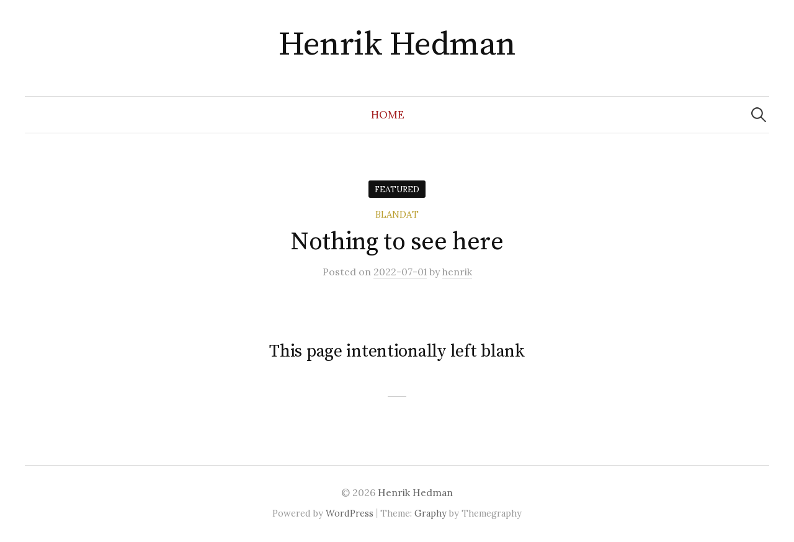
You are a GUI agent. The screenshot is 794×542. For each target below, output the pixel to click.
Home (387, 115)
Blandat (397, 214)
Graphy (430, 513)
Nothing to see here (396, 241)
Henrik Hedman (397, 45)
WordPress (349, 513)
